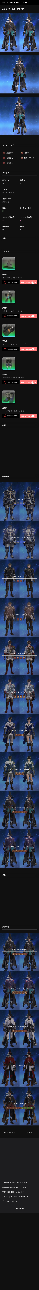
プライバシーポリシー (10, 1201)
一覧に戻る (9, 1132)
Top (29, 1132)
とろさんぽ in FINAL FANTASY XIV (15, 1197)
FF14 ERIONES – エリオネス (13, 1192)
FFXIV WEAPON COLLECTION (14, 1187)
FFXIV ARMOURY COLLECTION (14, 2)
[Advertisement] (19, 450)
